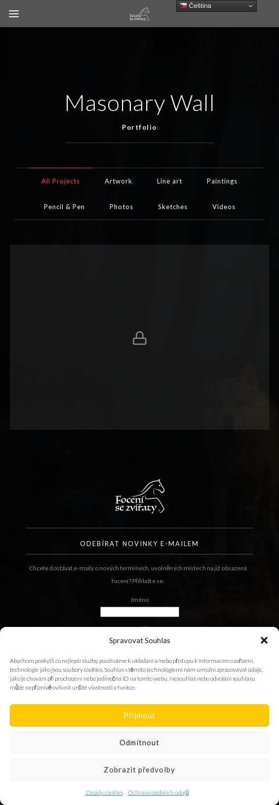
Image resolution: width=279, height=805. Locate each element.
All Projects (60, 181)
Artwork (118, 181)
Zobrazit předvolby (139, 769)
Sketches (173, 207)
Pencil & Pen (64, 207)
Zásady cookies (104, 792)
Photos (121, 207)
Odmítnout (139, 742)
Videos (224, 207)
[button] (264, 640)
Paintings (222, 181)
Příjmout (139, 715)
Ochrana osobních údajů (158, 792)
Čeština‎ (195, 6)
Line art (169, 181)
